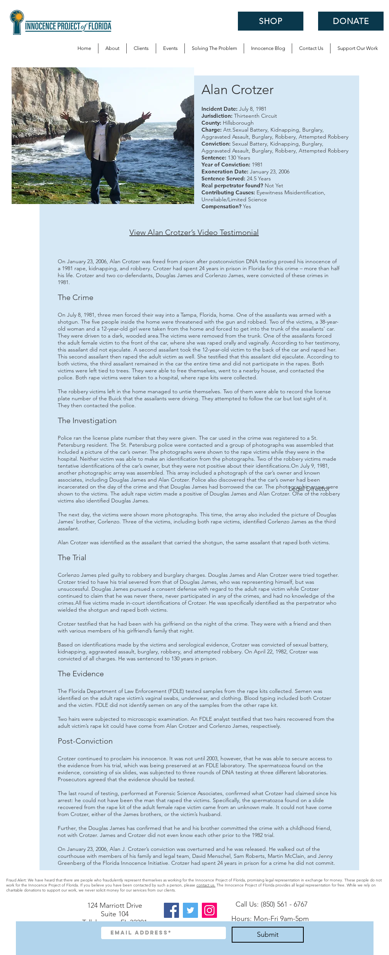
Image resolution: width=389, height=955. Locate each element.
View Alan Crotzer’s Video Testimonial (194, 232)
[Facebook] (171, 910)
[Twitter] (190, 910)
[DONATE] (351, 21)
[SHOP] (270, 21)
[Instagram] (209, 910)
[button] (214, 48)
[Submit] (268, 935)
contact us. (205, 885)
